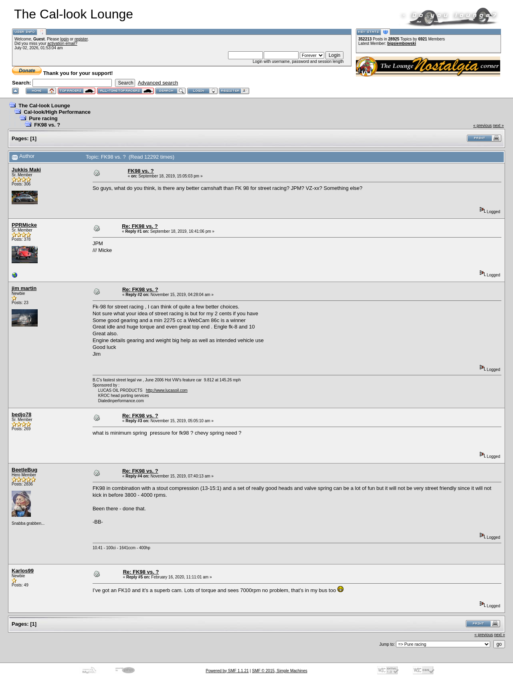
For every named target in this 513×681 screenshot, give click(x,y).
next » (498, 125)
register (81, 39)
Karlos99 (23, 571)
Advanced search (158, 83)
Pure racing (43, 118)
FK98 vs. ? (47, 125)
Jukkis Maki (26, 170)
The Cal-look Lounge (44, 106)
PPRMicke (24, 225)
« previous (482, 125)
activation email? (62, 43)
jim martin (24, 288)
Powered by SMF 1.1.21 (227, 671)
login (64, 39)
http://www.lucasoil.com (167, 390)
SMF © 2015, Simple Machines (279, 671)
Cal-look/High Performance (57, 112)
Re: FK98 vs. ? (140, 226)
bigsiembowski (401, 43)
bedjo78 (21, 414)
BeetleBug (24, 470)
